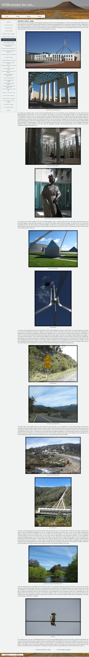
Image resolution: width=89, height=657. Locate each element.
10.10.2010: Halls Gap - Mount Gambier (8, 69)
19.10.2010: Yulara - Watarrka (8, 95)
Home (7, 16)
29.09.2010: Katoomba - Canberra (8, 36)
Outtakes (8, 110)
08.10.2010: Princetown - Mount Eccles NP (8, 63)
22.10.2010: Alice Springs (8, 104)
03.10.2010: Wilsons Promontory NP (8, 48)
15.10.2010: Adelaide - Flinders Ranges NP (8, 84)
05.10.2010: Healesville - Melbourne (8, 54)
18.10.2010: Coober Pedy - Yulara (8, 92)
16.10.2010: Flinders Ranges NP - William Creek (8, 87)
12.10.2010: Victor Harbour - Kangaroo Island (8, 75)
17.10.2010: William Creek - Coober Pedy (8, 90)
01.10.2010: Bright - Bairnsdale (8, 42)
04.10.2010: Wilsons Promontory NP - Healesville (8, 51)
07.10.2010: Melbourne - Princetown (8, 60)
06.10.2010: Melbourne (8, 57)
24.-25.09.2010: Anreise (8, 25)
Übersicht (8, 22)
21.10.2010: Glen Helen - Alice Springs (8, 101)
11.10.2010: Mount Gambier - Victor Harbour (8, 72)
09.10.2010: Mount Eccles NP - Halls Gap (8, 66)
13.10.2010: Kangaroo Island (8, 77)
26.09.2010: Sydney (8, 28)
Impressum (7, 654)
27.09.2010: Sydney (8, 30)
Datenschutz (18, 654)
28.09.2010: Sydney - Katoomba (8, 33)
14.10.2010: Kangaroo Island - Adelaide (8, 81)
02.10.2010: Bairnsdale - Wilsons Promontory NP (8, 45)
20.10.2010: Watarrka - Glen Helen (8, 98)
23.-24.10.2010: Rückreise (8, 107)
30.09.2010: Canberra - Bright (8, 39)
